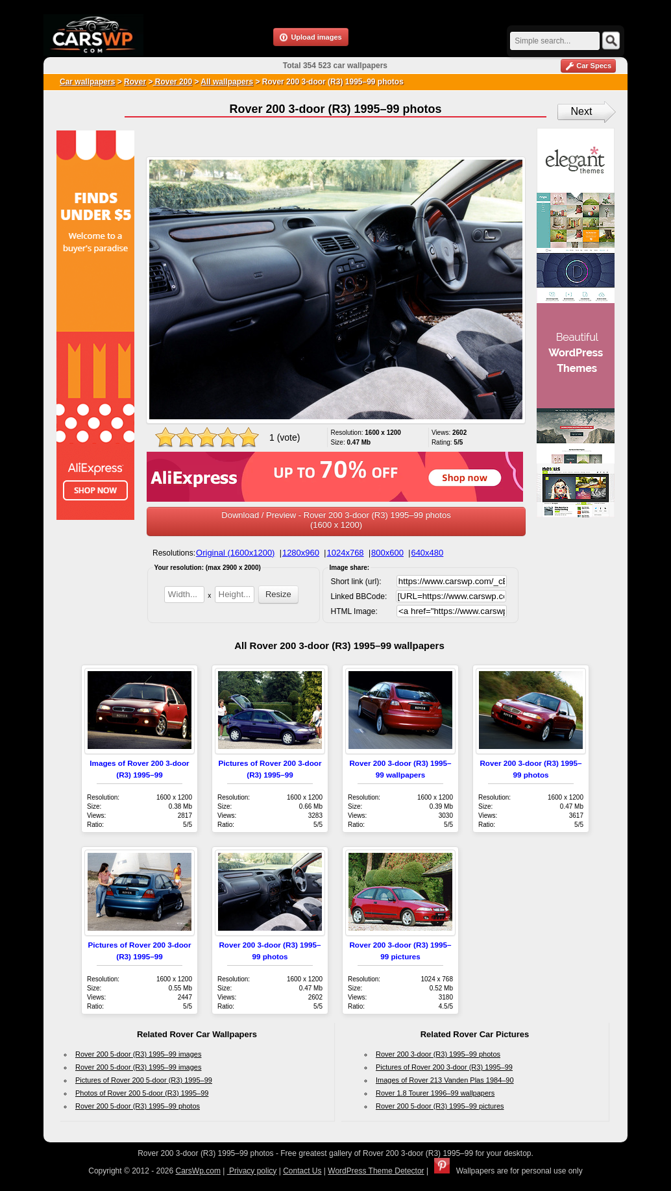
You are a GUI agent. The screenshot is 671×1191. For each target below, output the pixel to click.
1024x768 (344, 553)
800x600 (387, 553)
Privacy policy (252, 1170)
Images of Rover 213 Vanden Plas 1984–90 (445, 1080)
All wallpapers (227, 81)
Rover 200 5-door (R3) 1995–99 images (138, 1054)
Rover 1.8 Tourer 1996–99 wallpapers (435, 1093)
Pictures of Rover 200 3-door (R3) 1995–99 (444, 1067)
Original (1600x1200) (235, 553)
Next (581, 111)
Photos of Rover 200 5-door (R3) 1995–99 (141, 1093)
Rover (135, 81)
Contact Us (302, 1170)
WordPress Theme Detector (376, 1170)
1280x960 (300, 553)
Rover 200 (172, 81)
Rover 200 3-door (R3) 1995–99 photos (438, 1054)
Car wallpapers (87, 81)
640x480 (427, 553)
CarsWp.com (198, 1170)
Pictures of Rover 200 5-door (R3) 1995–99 (143, 1080)
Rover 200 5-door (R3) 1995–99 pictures (440, 1106)
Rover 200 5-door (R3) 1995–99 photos (137, 1106)
